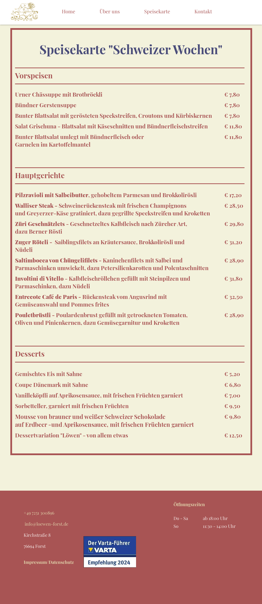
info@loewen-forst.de (46, 524)
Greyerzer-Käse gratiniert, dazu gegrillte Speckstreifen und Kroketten (118, 213)
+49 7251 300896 (39, 513)
